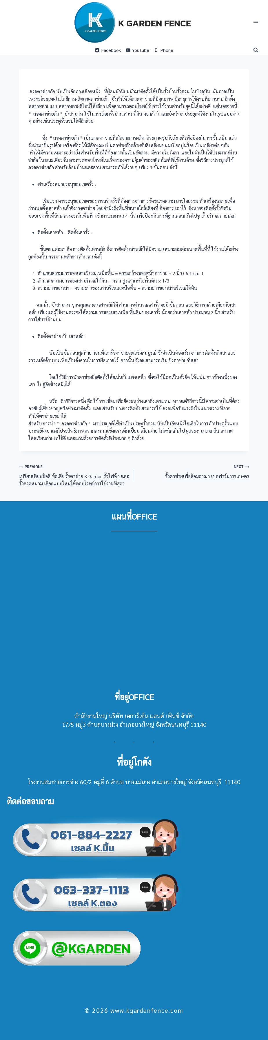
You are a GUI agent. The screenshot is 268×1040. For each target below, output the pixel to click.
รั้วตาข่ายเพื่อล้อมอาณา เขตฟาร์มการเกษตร (194, 471)
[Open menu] (255, 22)
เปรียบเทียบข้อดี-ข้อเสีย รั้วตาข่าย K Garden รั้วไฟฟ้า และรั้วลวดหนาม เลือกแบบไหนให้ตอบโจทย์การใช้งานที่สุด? (74, 475)
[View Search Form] (256, 50)
